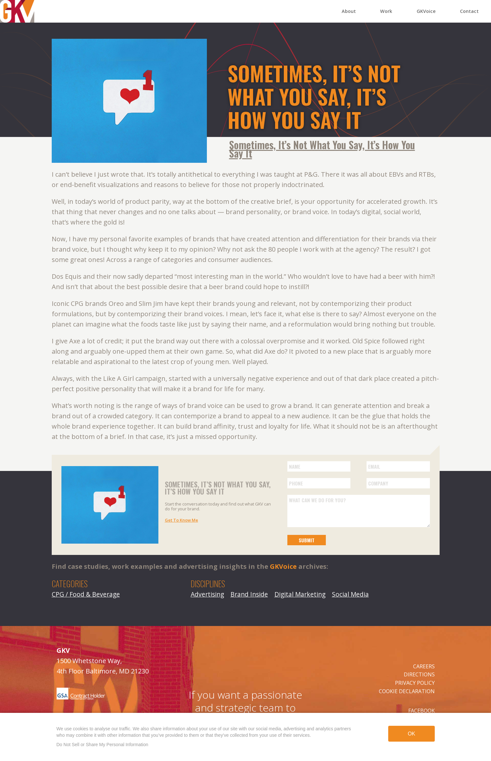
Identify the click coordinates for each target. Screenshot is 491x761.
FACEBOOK (421, 710)
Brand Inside (249, 594)
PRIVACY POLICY (415, 682)
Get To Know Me (181, 520)
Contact (469, 11)
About (349, 11)
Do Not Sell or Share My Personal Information (102, 744)
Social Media (350, 594)
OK (411, 733)
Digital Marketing (300, 594)
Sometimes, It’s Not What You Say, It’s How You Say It (322, 149)
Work (386, 11)
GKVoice (426, 11)
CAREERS (424, 666)
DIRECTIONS (419, 674)
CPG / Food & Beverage (86, 594)
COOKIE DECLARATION (407, 691)
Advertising (207, 594)
